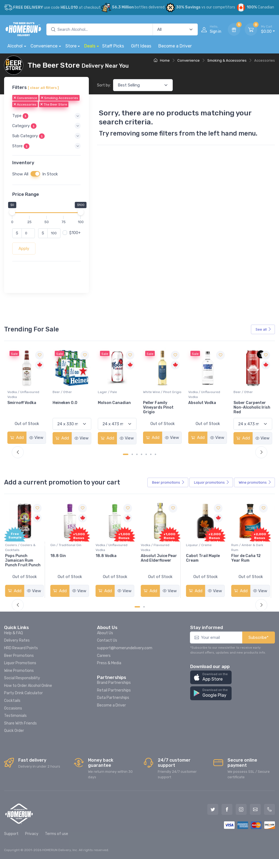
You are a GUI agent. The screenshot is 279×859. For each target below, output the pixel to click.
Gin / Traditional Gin (68, 545)
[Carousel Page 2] (132, 454)
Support (11, 833)
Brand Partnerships (114, 682)
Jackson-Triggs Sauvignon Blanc (23, 405)
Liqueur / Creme (201, 545)
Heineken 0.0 (110, 402)
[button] (46, 116)
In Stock (50, 173)
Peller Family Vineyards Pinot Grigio (203, 407)
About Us (105, 633)
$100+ (75, 233)
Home (162, 60)
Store (71, 46)
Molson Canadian (159, 402)
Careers (104, 655)
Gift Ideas (141, 46)
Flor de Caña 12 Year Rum (248, 558)
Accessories (25, 104)
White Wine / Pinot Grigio (207, 392)
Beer (168, 482)
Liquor (211, 482)
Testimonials (15, 715)
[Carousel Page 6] (150, 454)
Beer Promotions (19, 655)
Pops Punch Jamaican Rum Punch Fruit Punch (25, 560)
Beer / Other (107, 392)
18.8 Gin (60, 555)
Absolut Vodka (247, 402)
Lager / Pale (152, 392)
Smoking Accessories (59, 98)
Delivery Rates (17, 640)
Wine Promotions (19, 670)
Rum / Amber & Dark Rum (249, 547)
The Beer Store (53, 104)
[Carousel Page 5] (146, 454)
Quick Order (14, 730)
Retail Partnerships (114, 690)
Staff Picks (113, 46)
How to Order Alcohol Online (28, 685)
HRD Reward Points (21, 648)
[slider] (12, 212)
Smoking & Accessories (227, 60)
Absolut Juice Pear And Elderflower (161, 558)
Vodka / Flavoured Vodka (157, 547)
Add (17, 437)
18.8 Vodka (108, 555)
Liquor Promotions (20, 663)
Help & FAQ (13, 633)
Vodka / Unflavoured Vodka (68, 394)
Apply (24, 248)
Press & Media (109, 663)
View (36, 437)
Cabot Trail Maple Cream (205, 558)
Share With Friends (20, 723)
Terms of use (56, 833)
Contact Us (107, 640)
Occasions (13, 708)
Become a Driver (175, 46)
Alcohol (15, 46)
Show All (20, 173)
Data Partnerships (113, 697)
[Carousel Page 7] (155, 454)
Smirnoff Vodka (67, 402)
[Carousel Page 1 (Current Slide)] (125, 454)
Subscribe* (258, 637)
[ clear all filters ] (43, 87)
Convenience (44, 46)
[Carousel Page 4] (141, 454)
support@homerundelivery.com (124, 648)
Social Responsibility (22, 678)
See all (263, 329)
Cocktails (12, 700)
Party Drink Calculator (23, 693)
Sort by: (104, 85)
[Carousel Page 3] (137, 454)
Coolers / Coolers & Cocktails (22, 547)
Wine (255, 482)
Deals (89, 46)
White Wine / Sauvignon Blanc (25, 394)
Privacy (31, 833)
